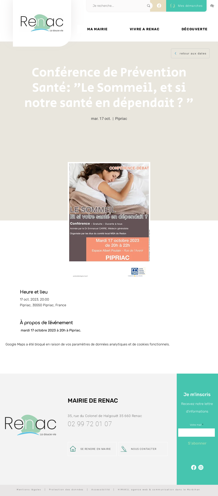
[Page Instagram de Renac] (200, 467)
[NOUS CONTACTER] (143, 449)
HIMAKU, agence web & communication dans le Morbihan (159, 489)
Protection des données (66, 489)
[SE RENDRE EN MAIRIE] (92, 449)
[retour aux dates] (190, 53)
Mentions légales (29, 489)
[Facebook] (159, 5)
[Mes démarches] (185, 6)
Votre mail (195, 425)
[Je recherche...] (114, 5)
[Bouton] (42, 37)
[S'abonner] (197, 443)
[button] (97, 29)
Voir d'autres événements (109, 142)
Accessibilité (100, 489)
